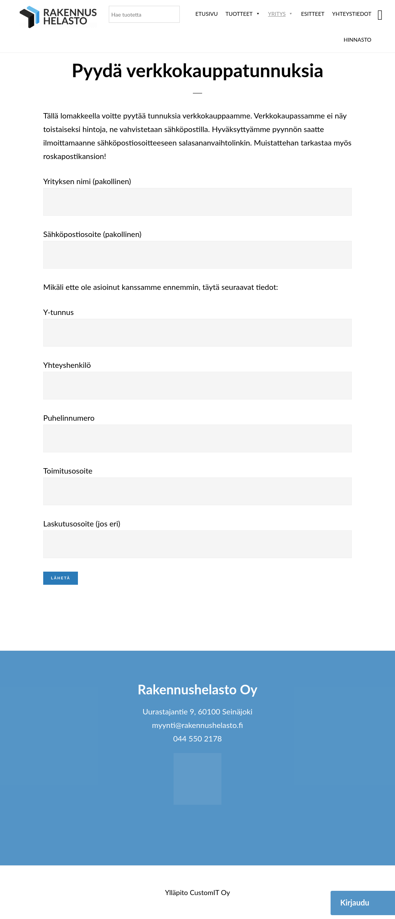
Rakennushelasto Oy (58, 18)
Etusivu (207, 13)
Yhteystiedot (351, 13)
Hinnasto (357, 39)
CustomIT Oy (210, 892)
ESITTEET (312, 13)
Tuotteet (242, 13)
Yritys (281, 13)
